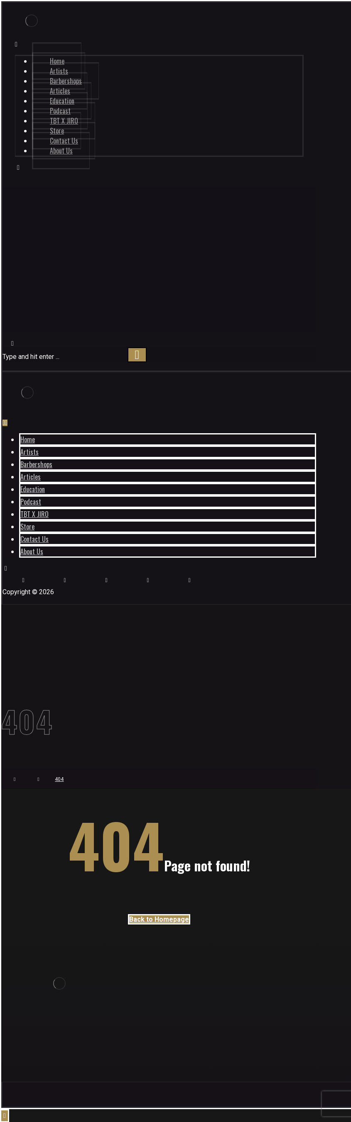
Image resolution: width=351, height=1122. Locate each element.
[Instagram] (23, 580)
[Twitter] (189, 580)
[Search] (137, 354)
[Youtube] (65, 580)
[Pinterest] (148, 580)
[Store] (106, 580)
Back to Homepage (159, 919)
